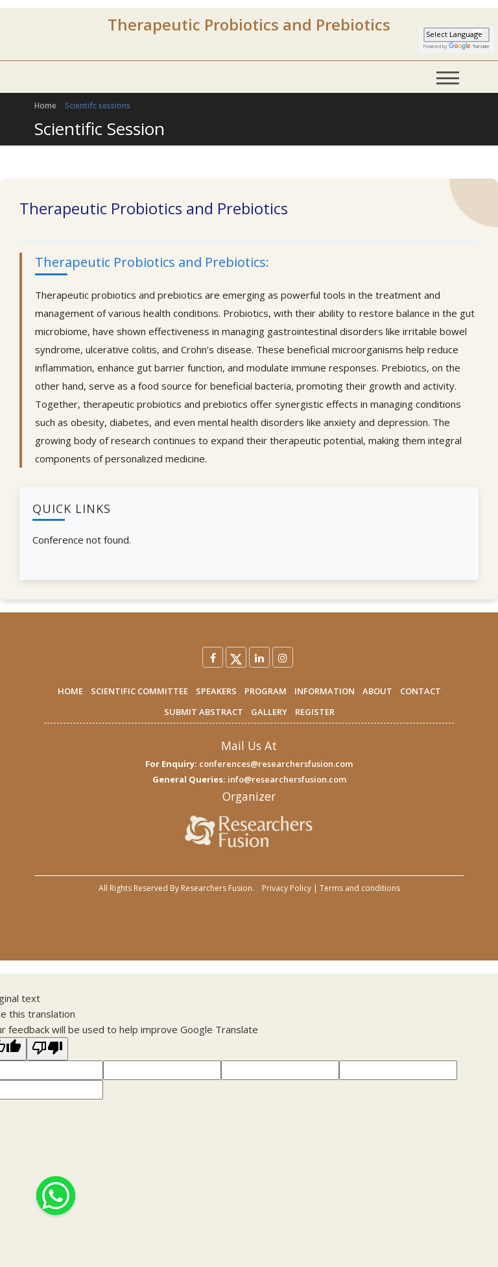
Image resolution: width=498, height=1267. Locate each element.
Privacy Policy (286, 888)
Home (45, 105)
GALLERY (269, 712)
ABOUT (377, 691)
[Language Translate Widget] (456, 34)
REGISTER (315, 712)
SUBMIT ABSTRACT (203, 712)
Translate (469, 46)
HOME (70, 691)
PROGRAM (265, 691)
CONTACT (420, 691)
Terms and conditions (360, 888)
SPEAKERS (216, 691)
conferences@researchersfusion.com (276, 764)
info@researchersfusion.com (287, 779)
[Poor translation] (47, 1048)
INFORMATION (324, 691)
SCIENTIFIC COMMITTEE (139, 691)
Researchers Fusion (216, 888)
